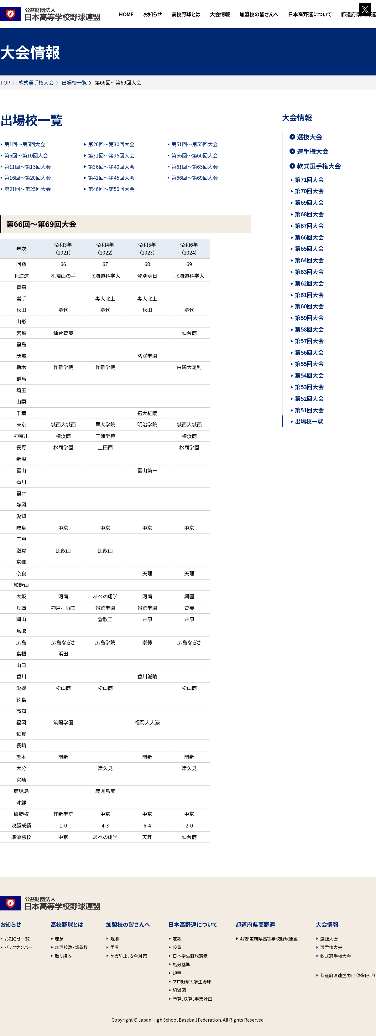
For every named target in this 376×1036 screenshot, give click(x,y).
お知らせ (152, 14)
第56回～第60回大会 (194, 155)
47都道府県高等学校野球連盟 (269, 938)
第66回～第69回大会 (194, 177)
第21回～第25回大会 (27, 189)
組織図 (179, 990)
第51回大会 (309, 410)
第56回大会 (309, 352)
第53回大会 (309, 387)
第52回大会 (309, 398)
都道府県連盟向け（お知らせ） (348, 975)
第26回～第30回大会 (111, 144)
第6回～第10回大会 (26, 155)
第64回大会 (309, 260)
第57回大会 (309, 341)
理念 (59, 938)
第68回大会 (309, 214)
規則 (114, 938)
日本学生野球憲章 (190, 956)
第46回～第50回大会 (111, 189)
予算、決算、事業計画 (192, 999)
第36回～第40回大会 (111, 166)
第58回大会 (309, 329)
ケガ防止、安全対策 (128, 956)
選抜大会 (309, 137)
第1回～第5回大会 (24, 144)
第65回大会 (309, 248)
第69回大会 (309, 202)
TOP (5, 82)
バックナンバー (18, 947)
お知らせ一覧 (16, 938)
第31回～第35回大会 (111, 155)
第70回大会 (309, 191)
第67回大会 (309, 225)
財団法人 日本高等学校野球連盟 (50, 14)
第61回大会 (309, 295)
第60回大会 (309, 306)
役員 (177, 947)
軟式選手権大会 (36, 82)
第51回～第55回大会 (194, 144)
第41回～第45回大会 (111, 177)
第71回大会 (309, 179)
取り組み (63, 956)
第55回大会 (309, 363)
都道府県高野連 (358, 14)
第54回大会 (309, 375)
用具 (114, 947)
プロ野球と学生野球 (192, 981)
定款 (177, 938)
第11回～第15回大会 (27, 166)
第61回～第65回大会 (194, 166)
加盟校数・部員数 (71, 947)
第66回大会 (309, 237)
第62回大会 (309, 283)
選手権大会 (312, 151)
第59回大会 (309, 317)
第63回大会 (309, 271)
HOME (126, 14)
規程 (177, 973)
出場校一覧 (74, 82)
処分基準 (181, 964)
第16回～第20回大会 (27, 177)
